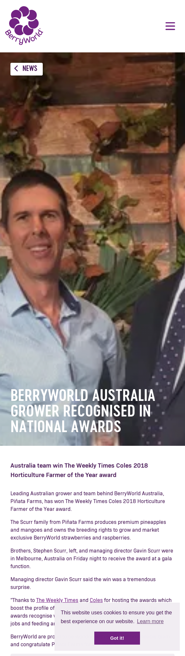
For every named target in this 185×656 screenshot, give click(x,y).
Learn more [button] (150, 621)
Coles (96, 600)
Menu (170, 26)
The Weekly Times (57, 600)
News (25, 69)
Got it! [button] (117, 638)
